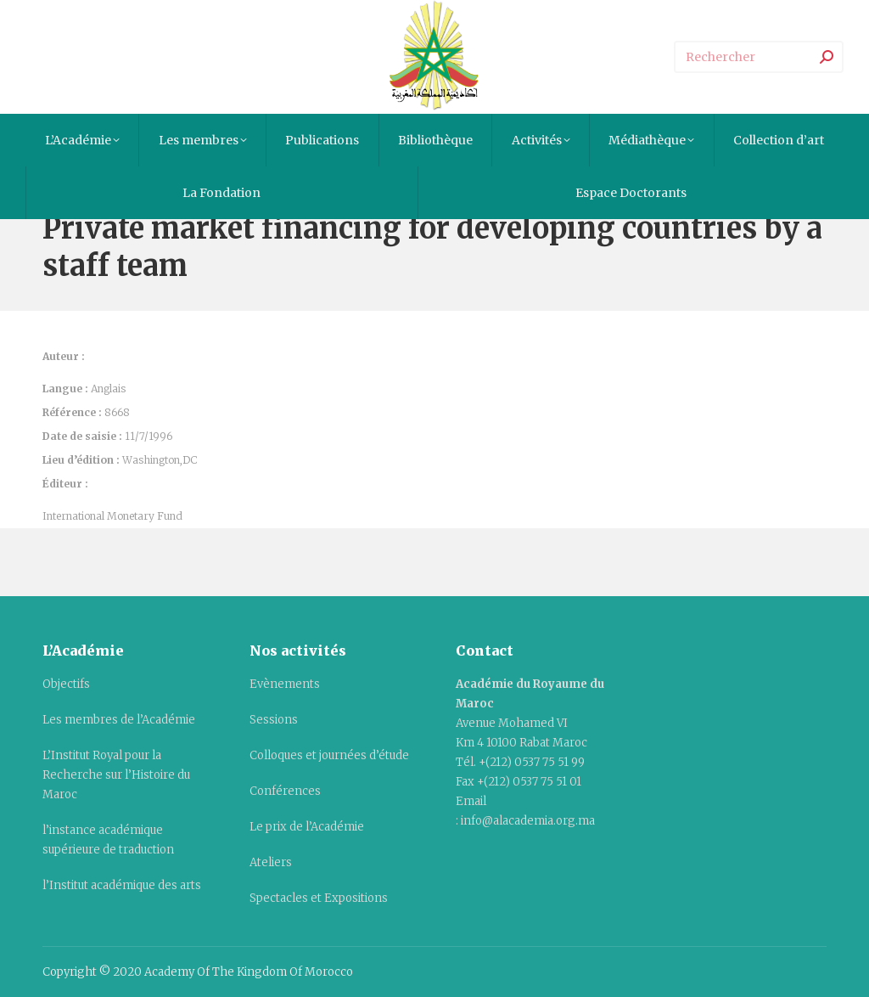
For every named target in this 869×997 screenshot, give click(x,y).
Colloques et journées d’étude (329, 755)
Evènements (284, 684)
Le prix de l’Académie (306, 827)
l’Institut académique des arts (121, 885)
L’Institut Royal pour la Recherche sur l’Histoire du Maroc (116, 775)
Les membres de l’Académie (118, 720)
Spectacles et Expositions (318, 898)
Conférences (285, 791)
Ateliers (270, 862)
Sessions (273, 720)
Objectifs (66, 684)
